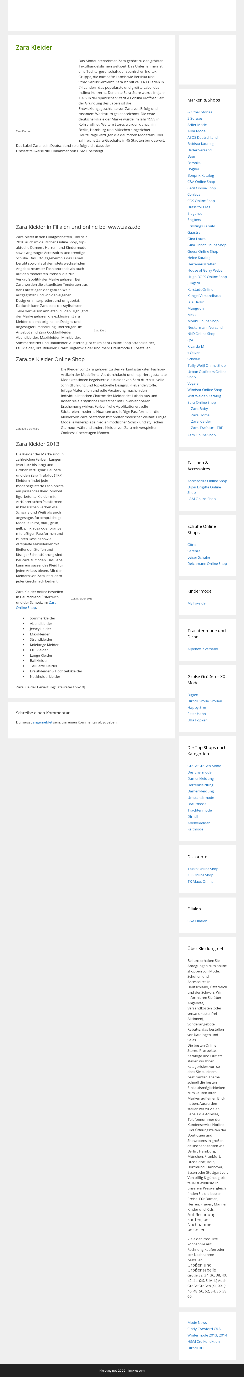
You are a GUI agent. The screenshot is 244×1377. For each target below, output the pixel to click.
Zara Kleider (201, 421)
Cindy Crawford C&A (204, 1328)
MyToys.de (196, 603)
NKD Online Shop (201, 333)
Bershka (194, 162)
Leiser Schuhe (198, 557)
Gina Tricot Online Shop (207, 245)
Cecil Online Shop (201, 188)
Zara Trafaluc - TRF (207, 427)
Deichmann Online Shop (207, 563)
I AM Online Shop (201, 498)
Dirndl (192, 816)
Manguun (195, 308)
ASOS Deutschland (202, 137)
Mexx (191, 314)
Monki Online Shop (203, 321)
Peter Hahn (196, 713)
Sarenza (194, 550)
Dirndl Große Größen (204, 701)
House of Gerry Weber (205, 270)
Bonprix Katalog (200, 175)
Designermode (199, 772)
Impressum (136, 1370)
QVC (190, 340)
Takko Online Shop (202, 868)
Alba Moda (196, 131)
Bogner (193, 169)
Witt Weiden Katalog (204, 396)
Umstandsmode (200, 797)
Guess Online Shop (202, 251)
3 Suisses (194, 118)
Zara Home (200, 415)
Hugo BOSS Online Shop (207, 276)
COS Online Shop (201, 200)
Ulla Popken (197, 720)
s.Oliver (193, 352)
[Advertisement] (51, 188)
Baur (191, 156)
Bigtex (192, 694)
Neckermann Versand (205, 327)
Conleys (193, 194)
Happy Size (196, 707)
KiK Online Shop (200, 875)
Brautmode (196, 803)
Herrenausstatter (201, 264)
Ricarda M (195, 346)
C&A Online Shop (201, 181)
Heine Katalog (199, 257)
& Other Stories (199, 112)
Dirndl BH (195, 1347)
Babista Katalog (200, 143)
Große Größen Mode (204, 765)
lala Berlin (195, 302)
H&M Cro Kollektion (203, 1341)
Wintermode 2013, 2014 (207, 1335)
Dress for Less (198, 207)
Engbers (194, 219)
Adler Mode (197, 124)
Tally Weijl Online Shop (206, 365)
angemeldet (42, 722)
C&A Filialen (197, 920)
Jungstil (193, 283)
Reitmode (195, 829)
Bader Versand (199, 150)
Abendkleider (198, 822)
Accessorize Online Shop (207, 480)
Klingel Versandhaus (204, 295)
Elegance (194, 213)
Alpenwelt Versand (202, 648)
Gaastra (194, 232)
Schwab (193, 359)
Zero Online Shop (201, 435)
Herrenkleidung (200, 784)
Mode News (197, 1322)
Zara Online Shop (201, 402)
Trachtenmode (199, 810)
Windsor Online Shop (204, 389)
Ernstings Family (201, 226)
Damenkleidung (200, 778)
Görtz (191, 544)
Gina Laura (196, 238)
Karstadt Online (200, 289)
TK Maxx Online (200, 881)
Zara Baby (199, 408)
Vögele (192, 383)
